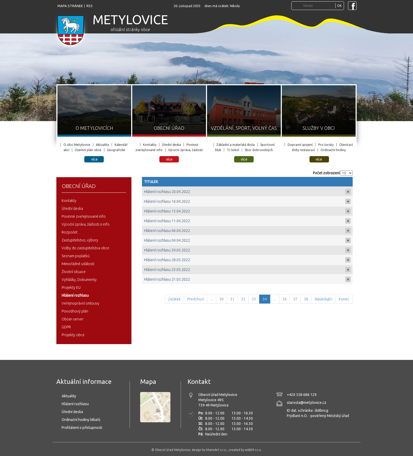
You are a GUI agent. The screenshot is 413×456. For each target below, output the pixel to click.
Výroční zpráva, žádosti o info (86, 224)
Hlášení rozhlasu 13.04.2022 (167, 211)
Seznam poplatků (76, 256)
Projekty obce (73, 335)
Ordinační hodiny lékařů (81, 420)
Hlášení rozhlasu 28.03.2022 (167, 260)
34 (265, 299)
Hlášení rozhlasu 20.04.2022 (167, 192)
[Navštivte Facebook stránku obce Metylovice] (352, 5)
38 (306, 299)
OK (339, 5)
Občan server (72, 319)
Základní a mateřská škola (235, 144)
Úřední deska (171, 144)
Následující (323, 299)
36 (284, 299)
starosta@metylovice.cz (306, 402)
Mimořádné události (78, 264)
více (94, 159)
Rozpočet (69, 232)
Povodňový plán (75, 311)
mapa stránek (70, 6)
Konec (344, 299)
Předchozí (195, 299)
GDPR (66, 327)
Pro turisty (326, 144)
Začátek (174, 299)
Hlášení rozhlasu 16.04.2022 (167, 201)
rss (89, 6)
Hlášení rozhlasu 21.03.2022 (167, 279)
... (211, 299)
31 (232, 299)
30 (221, 299)
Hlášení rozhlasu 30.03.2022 (167, 250)
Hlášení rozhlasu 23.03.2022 (167, 269)
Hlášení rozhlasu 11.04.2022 (167, 221)
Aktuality (102, 144)
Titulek (151, 182)
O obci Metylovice (76, 144)
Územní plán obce (88, 150)
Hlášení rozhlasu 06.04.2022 (167, 231)
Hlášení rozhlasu (75, 295)
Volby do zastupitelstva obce (85, 248)
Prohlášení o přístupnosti (82, 427)
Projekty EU (71, 287)
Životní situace (74, 272)
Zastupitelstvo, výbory (80, 240)
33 (254, 299)
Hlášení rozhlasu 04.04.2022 (167, 240)
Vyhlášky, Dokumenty (79, 279)
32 (243, 299)
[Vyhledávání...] (319, 5)
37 (295, 299)
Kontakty (149, 144)
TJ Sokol (233, 150)
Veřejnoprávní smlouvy (80, 303)
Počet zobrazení (326, 173)
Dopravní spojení (300, 144)
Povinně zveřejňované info (84, 216)
